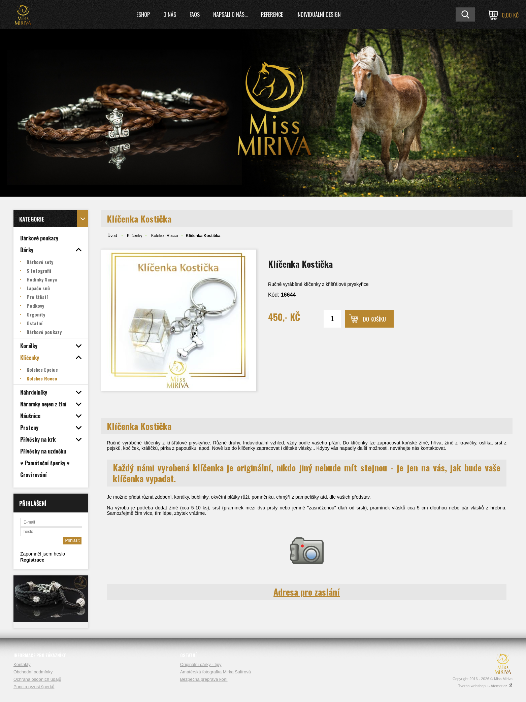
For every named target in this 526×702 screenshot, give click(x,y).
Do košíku (374, 319)
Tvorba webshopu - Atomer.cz (485, 686)
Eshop (143, 14)
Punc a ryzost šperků (33, 686)
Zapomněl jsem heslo (42, 554)
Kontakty (22, 664)
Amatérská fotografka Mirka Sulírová (215, 671)
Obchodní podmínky (33, 671)
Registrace (32, 560)
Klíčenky (134, 235)
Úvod (112, 235)
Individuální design (318, 14)
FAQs (195, 14)
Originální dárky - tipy (201, 664)
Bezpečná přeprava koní (204, 679)
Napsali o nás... (230, 14)
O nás (169, 14)
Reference (272, 14)
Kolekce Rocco (164, 235)
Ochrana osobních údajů (37, 679)
